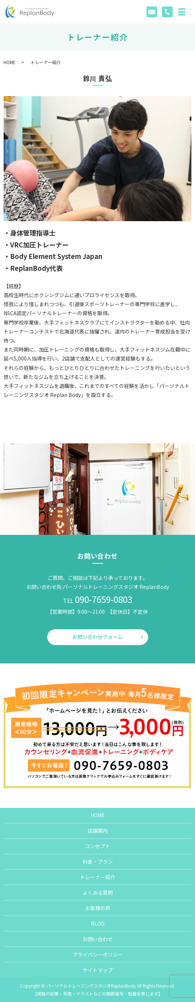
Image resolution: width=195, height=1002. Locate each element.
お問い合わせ (98, 939)
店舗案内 (98, 830)
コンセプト (97, 846)
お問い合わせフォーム (97, 636)
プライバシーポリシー (97, 954)
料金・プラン (98, 861)
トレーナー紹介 (97, 877)
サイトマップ (98, 970)
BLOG (98, 923)
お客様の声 (97, 908)
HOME (9, 62)
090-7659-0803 (103, 599)
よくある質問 (98, 892)
